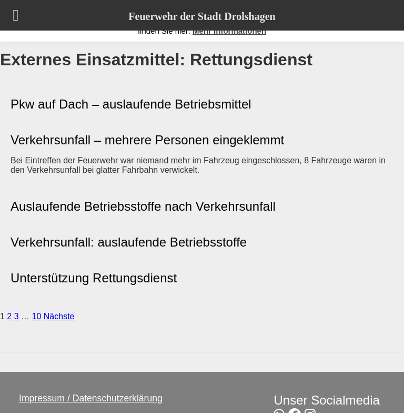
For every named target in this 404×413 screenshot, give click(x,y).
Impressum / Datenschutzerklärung (91, 398)
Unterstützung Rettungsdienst (94, 278)
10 (37, 316)
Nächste (59, 316)
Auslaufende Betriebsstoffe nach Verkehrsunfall (143, 206)
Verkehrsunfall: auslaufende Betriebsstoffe (129, 242)
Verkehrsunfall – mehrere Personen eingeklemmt (147, 140)
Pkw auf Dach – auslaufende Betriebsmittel (131, 104)
